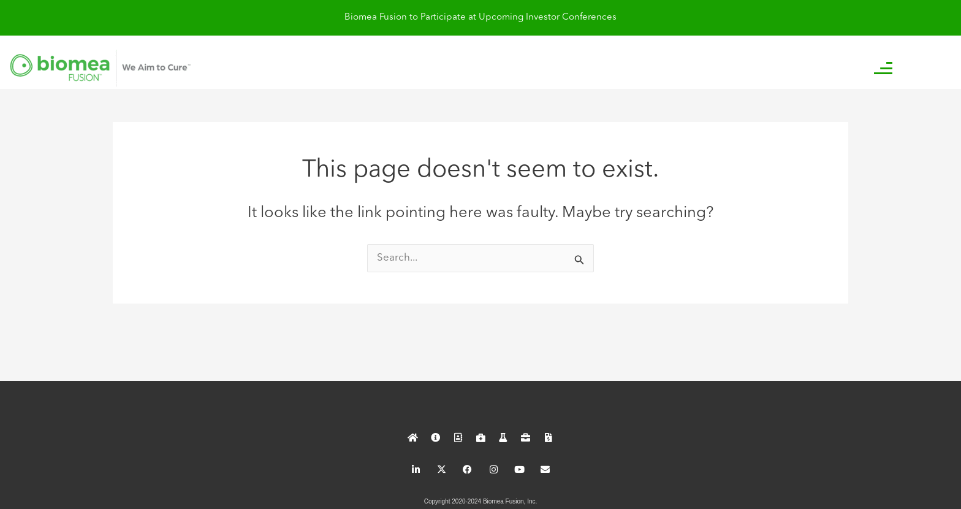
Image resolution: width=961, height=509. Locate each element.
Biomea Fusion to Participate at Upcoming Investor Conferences (480, 17)
